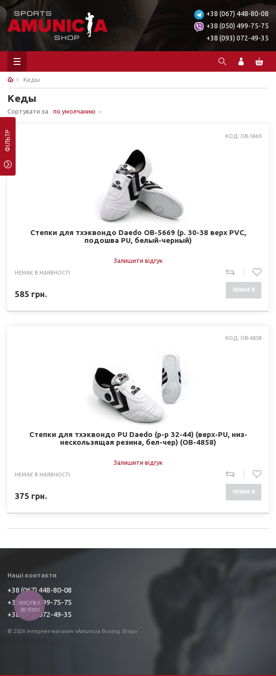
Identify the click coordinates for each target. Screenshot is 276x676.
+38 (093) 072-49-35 (237, 38)
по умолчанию (74, 111)
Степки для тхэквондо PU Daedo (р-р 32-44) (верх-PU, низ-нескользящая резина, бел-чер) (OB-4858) (138, 438)
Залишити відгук (138, 260)
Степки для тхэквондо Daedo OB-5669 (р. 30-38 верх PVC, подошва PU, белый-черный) (138, 236)
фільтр (7, 144)
